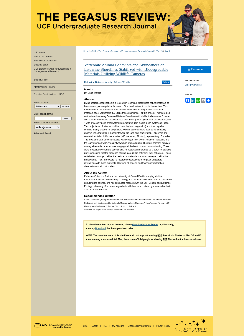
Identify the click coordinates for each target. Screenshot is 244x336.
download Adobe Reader (145, 224)
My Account (118, 326)
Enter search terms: (43, 114)
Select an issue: (42, 102)
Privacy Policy (163, 326)
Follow (166, 82)
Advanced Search (43, 133)
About (95, 326)
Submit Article (40, 79)
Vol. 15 (159, 51)
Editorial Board (41, 64)
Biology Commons (193, 85)
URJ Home (39, 52)
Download (196, 69)
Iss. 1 (167, 51)
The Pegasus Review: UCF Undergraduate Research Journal (126, 51)
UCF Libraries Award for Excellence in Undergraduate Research (52, 70)
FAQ (105, 326)
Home (86, 51)
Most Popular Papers (44, 87)
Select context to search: (46, 122)
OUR (93, 51)
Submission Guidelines (45, 60)
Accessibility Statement (140, 326)
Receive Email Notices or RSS (49, 94)
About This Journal (43, 56)
